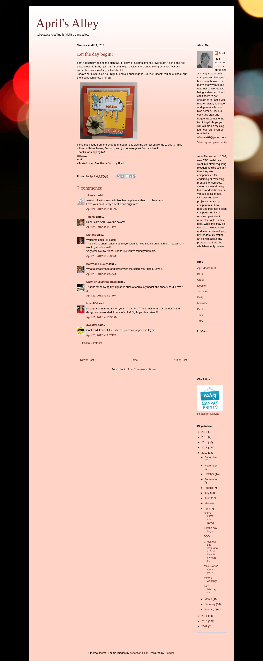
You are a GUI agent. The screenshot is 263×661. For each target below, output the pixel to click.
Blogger (169, 652)
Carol (200, 279)
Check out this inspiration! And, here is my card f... (211, 551)
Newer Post (87, 359)
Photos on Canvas (208, 413)
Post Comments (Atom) (142, 369)
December (211, 457)
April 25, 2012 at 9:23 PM (101, 295)
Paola (200, 309)
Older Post (180, 359)
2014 (204, 442)
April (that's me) (206, 268)
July (207, 492)
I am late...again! (210, 589)
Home (134, 359)
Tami (200, 315)
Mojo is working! (210, 579)
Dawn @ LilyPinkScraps (101, 281)
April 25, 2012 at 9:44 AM (101, 274)
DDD (207, 536)
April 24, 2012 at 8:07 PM (101, 226)
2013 (204, 447)
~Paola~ (91, 195)
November (211, 465)
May (207, 503)
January (210, 609)
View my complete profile (212, 142)
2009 (204, 626)
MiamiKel (92, 303)
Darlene (91, 234)
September (211, 479)
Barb (200, 274)
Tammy (91, 216)
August (209, 487)
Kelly (200, 297)
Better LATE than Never (209, 518)
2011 (204, 615)
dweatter (91, 324)
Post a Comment (92, 342)
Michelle (202, 303)
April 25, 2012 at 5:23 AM (101, 256)
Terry (200, 320)
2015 (204, 437)
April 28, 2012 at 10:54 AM (101, 317)
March (209, 599)
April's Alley (67, 23)
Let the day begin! (210, 529)
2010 (204, 621)
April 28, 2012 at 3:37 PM (101, 335)
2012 (204, 452)
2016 (204, 431)
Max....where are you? (211, 569)
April (222, 53)
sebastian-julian (139, 652)
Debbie (201, 285)
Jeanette (202, 291)
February (210, 604)
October (210, 474)
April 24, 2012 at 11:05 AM (101, 209)
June (208, 498)
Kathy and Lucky (97, 263)
